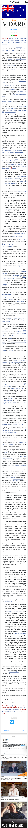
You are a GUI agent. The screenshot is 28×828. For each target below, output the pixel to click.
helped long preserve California (15, 318)
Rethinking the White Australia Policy (13, 244)
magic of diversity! (17, 236)
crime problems (6, 424)
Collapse (10, 299)
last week (13, 110)
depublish (8, 209)
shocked (10, 59)
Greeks (11, 350)
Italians (4, 350)
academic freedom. (20, 233)
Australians (19, 47)
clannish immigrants (20, 465)
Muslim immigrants (18, 424)
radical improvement (20, 331)
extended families (18, 479)
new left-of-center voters (9, 402)
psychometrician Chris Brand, (16, 164)
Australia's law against (13, 152)
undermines (14, 69)
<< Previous (5, 730)
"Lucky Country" (6, 294)
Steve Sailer (14, 29)
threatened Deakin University (13, 150)
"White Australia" (17, 275)
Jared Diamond (6, 297)
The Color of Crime (10, 108)
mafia (22, 471)
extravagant (11, 398)
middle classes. (6, 321)
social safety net (6, 284)
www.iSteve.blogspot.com (8, 711)
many (10, 246)
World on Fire (8, 601)
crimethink (17, 266)
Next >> (24, 730)
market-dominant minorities (14, 611)
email (16, 159)
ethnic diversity (11, 65)
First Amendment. (21, 191)
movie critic (23, 707)
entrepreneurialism (14, 672)
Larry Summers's (21, 59)
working (22, 320)
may (10, 338)
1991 (12, 335)
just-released (22, 106)
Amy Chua (22, 600)
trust (5, 452)
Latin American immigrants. (9, 432)
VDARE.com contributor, (8, 89)
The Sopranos (11, 477)
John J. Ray (22, 239)
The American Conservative (11, 709)
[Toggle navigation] (1, 2)
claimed (14, 168)
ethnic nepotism (20, 633)
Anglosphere (15, 480)
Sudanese (4, 149)
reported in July (9, 85)
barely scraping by (17, 388)
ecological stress (19, 301)
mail (3, 150)
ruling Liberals (8, 400)
